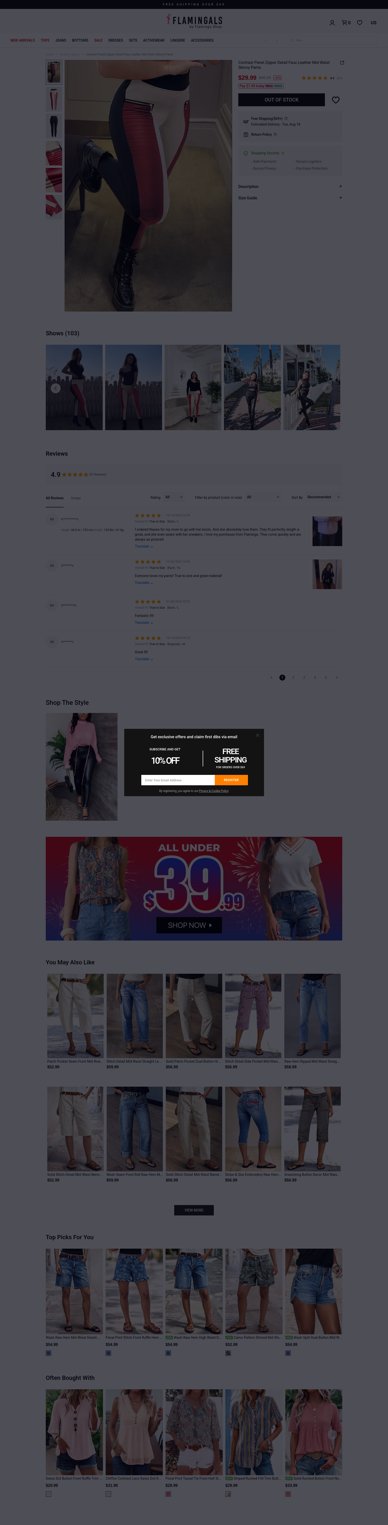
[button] (257, 735)
